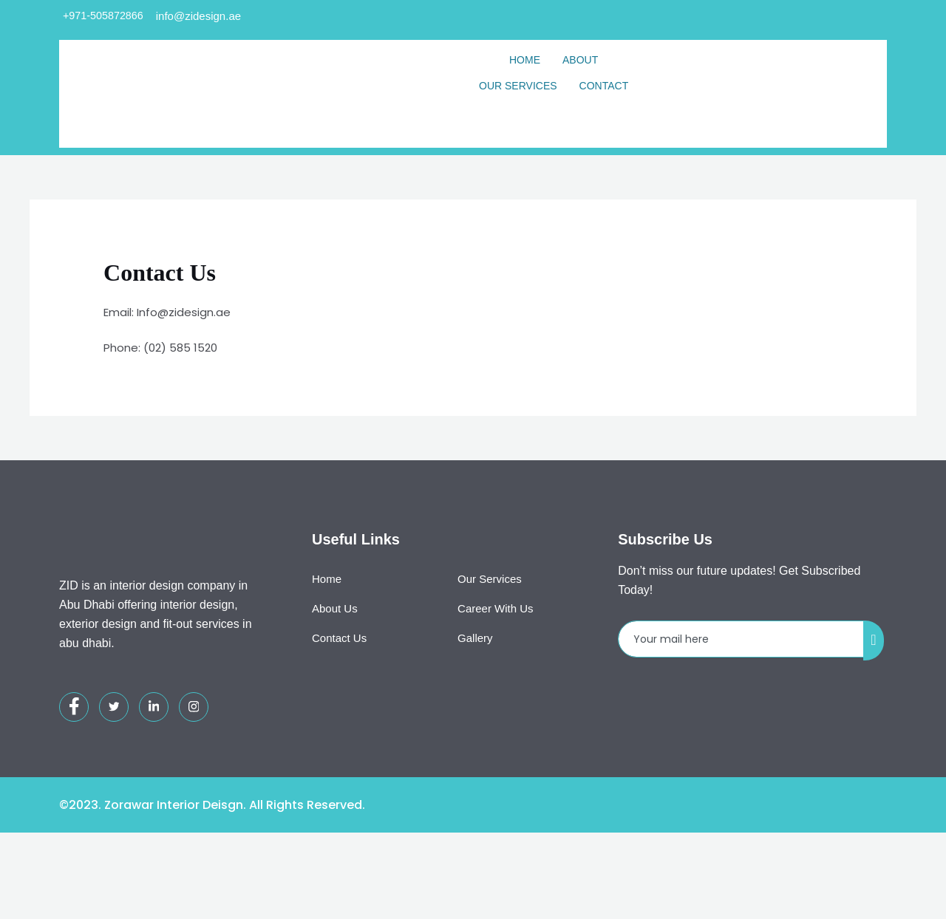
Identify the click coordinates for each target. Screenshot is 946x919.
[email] (741, 710)
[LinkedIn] (154, 778)
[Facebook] (74, 778)
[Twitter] (114, 778)
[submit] (873, 711)
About (580, 60)
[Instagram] (193, 778)
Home (524, 60)
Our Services (518, 86)
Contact (604, 86)
